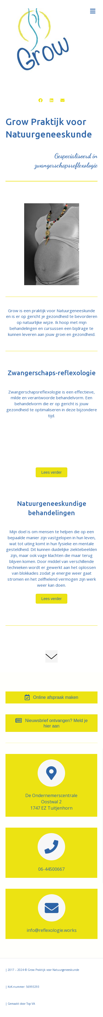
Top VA (30, 1004)
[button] (41, 100)
